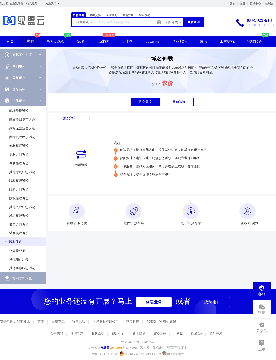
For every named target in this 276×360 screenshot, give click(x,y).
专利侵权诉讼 (19, 163)
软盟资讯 (23, 321)
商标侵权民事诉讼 (22, 137)
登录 (232, 3)
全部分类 (173, 22)
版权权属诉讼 (19, 181)
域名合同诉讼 (19, 224)
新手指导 (138, 333)
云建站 (103, 41)
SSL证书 (152, 41)
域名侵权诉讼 (19, 233)
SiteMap (196, 333)
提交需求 (145, 102)
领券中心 (255, 3)
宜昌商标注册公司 (106, 321)
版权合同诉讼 (19, 189)
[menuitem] (23, 54)
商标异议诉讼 (19, 111)
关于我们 (56, 333)
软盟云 (105, 347)
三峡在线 (58, 321)
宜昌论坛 (78, 321)
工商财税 (227, 41)
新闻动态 (77, 333)
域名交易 (144, 15)
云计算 (126, 41)
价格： (156, 84)
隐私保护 (159, 333)
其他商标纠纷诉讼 (22, 268)
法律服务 (254, 41)
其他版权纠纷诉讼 (22, 207)
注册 (242, 3)
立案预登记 (17, 250)
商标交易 (95, 15)
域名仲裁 (15, 242)
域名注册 (128, 15)
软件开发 (216, 333)
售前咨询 (179, 102)
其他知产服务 (19, 259)
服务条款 (97, 333)
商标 (30, 41)
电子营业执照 (173, 354)
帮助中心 (118, 333)
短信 (203, 41)
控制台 (269, 3)
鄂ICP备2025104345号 (105, 354)
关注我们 (52, 3)
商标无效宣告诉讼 (22, 128)
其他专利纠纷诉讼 (22, 172)
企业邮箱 (179, 41)
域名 (81, 41)
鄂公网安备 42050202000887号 (140, 354)
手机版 (178, 333)
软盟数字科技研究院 (161, 321)
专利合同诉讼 (19, 154)
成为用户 (212, 302)
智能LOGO (55, 41)
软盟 (40, 321)
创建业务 (154, 302)
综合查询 (84, 22)
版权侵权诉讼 (19, 198)
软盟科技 (132, 321)
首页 (10, 41)
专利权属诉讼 (19, 146)
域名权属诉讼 (19, 215)
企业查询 (111, 15)
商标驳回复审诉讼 (22, 119)
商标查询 (78, 15)
